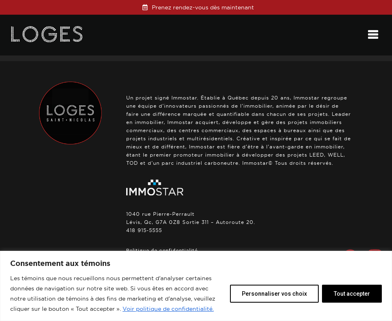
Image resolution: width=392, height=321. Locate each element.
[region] (196, 286)
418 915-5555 (144, 230)
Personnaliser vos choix (274, 293)
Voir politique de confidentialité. (168, 309)
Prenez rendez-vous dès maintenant (203, 7)
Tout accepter (352, 293)
